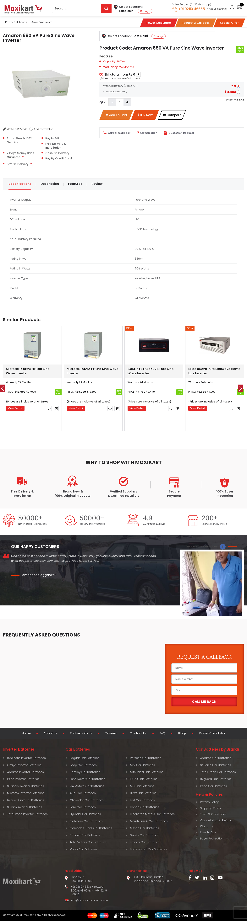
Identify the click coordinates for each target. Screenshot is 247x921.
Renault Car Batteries (85, 835)
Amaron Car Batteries (215, 758)
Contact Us (138, 733)
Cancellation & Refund (216, 820)
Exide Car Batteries (213, 786)
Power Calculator (212, 733)
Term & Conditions (213, 814)
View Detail (15, 408)
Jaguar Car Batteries (84, 758)
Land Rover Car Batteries (87, 779)
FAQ (162, 733)
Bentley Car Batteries (85, 772)
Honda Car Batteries (144, 807)
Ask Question (147, 133)
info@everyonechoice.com (89, 900)
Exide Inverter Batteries (23, 779)
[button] (88, 439)
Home (26, 733)
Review (97, 184)
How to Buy (208, 832)
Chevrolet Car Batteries (87, 800)
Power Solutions (15, 22)
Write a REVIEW (15, 129)
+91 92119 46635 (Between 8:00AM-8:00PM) (88, 888)
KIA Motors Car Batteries (87, 786)
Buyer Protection (211, 838)
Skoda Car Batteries (144, 835)
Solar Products (40, 22)
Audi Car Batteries (83, 793)
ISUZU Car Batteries (143, 779)
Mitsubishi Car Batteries (146, 772)
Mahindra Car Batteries (86, 821)
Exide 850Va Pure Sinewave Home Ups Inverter (214, 371)
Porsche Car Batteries (145, 758)
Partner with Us (81, 733)
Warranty (206, 826)
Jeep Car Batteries (83, 765)
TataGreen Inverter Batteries (27, 814)
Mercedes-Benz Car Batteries (91, 828)
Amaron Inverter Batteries (25, 772)
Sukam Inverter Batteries (24, 807)
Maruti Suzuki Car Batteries (149, 821)
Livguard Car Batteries (216, 779)
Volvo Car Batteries (83, 849)
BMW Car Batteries (143, 793)
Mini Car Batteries (142, 765)
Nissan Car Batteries (144, 828)
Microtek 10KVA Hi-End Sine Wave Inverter (92, 371)
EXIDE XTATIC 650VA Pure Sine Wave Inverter (150, 371)
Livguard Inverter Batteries (25, 800)
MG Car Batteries (142, 786)
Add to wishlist (41, 129)
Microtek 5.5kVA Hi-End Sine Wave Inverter (27, 371)
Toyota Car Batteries (145, 842)
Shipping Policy (210, 808)
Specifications (19, 184)
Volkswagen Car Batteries (148, 849)
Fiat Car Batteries (142, 800)
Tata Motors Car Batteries (88, 842)
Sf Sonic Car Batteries (215, 765)
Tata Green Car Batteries (218, 772)
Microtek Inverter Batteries (25, 793)
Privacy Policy (209, 802)
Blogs (182, 733)
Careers (111, 733)
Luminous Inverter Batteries (26, 758)
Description (50, 184)
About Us (50, 733)
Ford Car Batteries (83, 807)
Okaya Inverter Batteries (24, 765)
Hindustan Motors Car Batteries (152, 814)
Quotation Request (179, 133)
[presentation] (240, 388)
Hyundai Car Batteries (85, 814)
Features (75, 184)
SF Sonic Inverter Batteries (25, 786)
